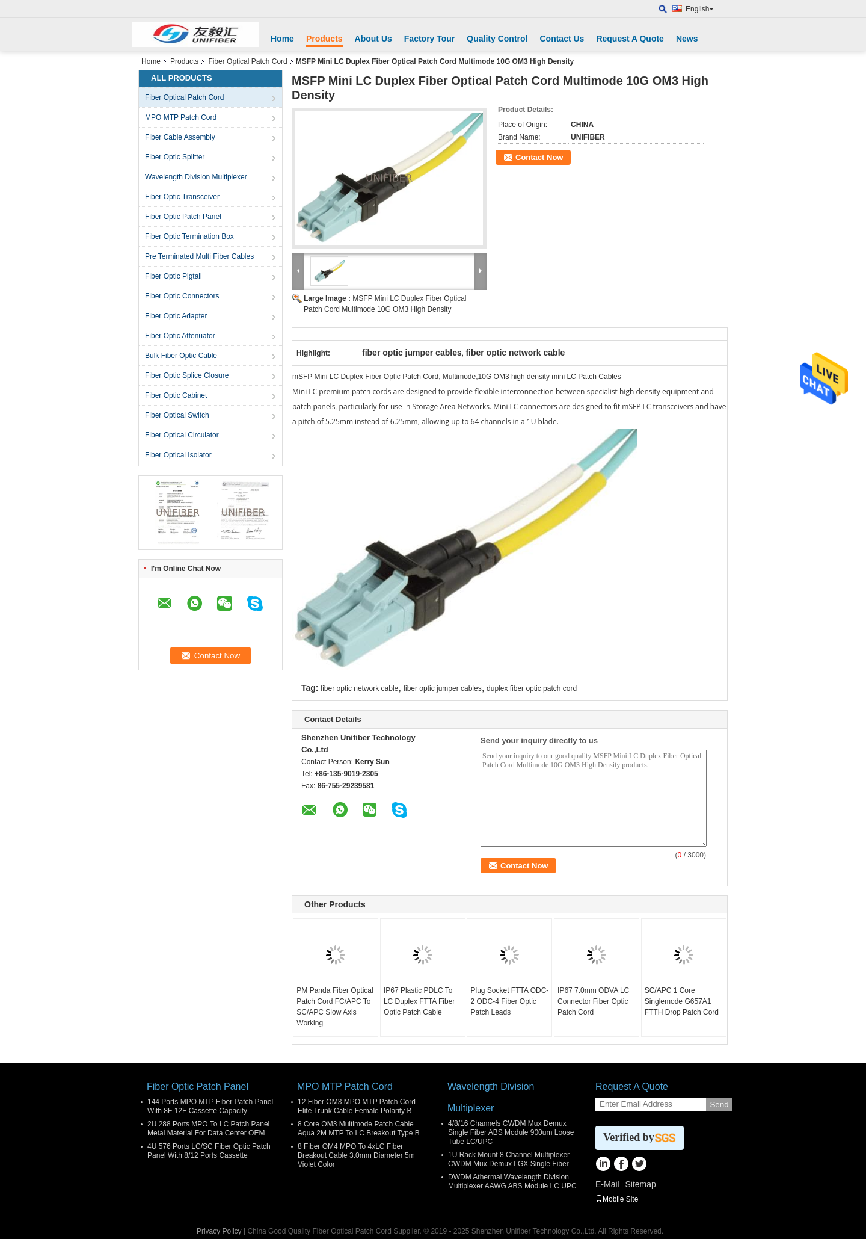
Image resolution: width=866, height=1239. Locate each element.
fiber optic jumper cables (443, 688)
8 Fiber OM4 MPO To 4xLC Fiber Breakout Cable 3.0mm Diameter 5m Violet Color (356, 1155)
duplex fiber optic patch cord (532, 688)
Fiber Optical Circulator (182, 435)
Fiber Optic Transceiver (182, 197)
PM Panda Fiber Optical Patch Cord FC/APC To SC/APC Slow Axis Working (334, 1006)
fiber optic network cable (359, 688)
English (700, 9)
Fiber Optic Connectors (182, 296)
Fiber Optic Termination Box (189, 236)
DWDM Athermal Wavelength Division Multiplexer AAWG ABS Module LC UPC (512, 1181)
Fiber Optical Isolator (178, 455)
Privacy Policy (219, 1231)
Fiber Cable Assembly (180, 137)
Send (719, 1104)
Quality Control (497, 38)
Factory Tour (429, 38)
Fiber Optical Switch (177, 415)
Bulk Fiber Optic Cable (181, 355)
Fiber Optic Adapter (176, 316)
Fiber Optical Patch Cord (247, 61)
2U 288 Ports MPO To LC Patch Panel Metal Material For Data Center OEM (208, 1128)
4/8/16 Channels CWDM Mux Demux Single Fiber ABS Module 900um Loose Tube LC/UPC (511, 1132)
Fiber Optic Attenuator (180, 336)
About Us (373, 38)
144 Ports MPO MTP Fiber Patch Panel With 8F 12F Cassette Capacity (210, 1106)
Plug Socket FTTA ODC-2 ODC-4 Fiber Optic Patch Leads (509, 1001)
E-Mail (607, 1184)
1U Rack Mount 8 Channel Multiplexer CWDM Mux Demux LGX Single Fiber (509, 1159)
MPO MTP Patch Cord (180, 117)
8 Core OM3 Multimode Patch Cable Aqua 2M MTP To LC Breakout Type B (359, 1128)
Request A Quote (630, 38)
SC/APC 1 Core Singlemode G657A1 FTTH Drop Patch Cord (682, 1001)
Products (324, 38)
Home (282, 38)
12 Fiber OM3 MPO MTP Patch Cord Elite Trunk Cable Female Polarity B (357, 1106)
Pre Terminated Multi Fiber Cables (199, 256)
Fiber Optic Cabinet (176, 395)
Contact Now (539, 157)
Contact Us (561, 38)
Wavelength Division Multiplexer (196, 177)
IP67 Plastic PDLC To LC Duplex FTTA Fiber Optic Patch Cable (419, 1001)
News (687, 38)
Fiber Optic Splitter (174, 157)
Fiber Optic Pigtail (173, 276)
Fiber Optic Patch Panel (183, 216)
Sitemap (640, 1184)
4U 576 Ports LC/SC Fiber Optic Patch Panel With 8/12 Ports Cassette (209, 1151)
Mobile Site (616, 1199)
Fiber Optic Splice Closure (187, 375)
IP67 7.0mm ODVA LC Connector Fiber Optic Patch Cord (593, 1001)
